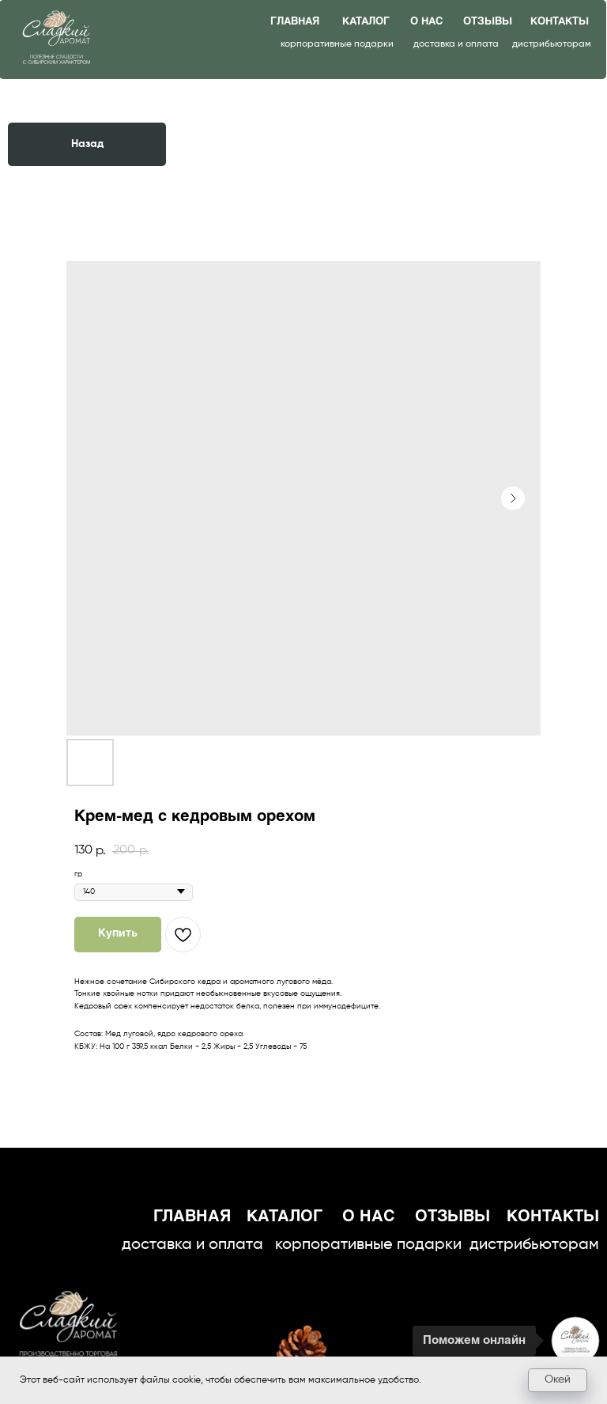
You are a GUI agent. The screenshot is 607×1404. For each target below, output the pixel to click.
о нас (426, 22)
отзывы (487, 22)
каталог (366, 22)
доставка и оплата (456, 44)
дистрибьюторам (551, 44)
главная (294, 22)
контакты (559, 22)
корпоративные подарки (337, 44)
